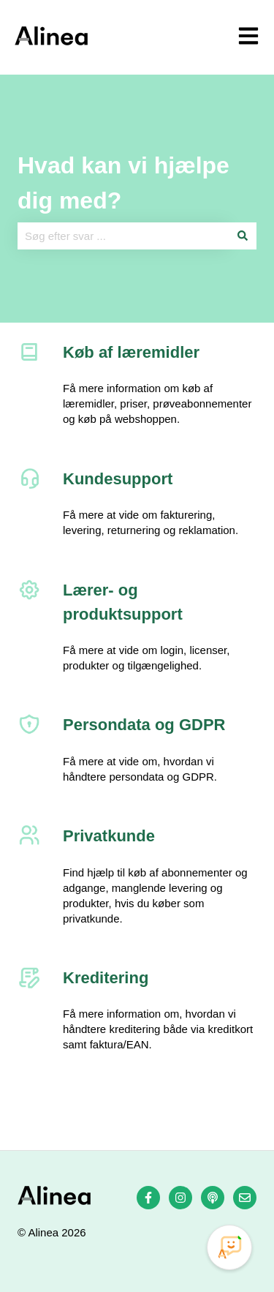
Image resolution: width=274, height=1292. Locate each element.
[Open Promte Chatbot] (229, 1247)
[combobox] (123, 235)
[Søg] (242, 235)
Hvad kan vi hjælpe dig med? (123, 183)
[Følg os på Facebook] (148, 1197)
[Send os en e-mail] (244, 1197)
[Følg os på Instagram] (180, 1197)
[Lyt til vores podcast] (212, 1197)
